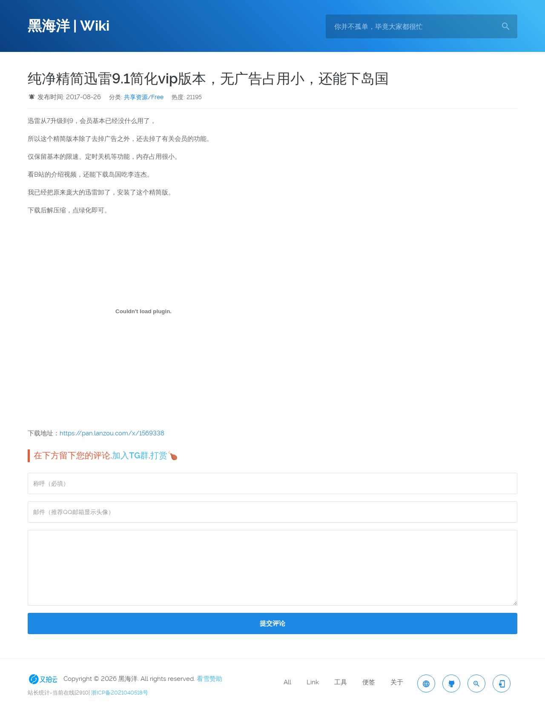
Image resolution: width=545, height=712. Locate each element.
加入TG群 (130, 455)
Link (313, 682)
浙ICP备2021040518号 (119, 692)
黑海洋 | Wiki (68, 26)
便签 (368, 682)
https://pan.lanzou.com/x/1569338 (112, 433)
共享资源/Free (144, 97)
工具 (340, 682)
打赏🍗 (164, 455)
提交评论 (272, 623)
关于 (396, 682)
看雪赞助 (209, 679)
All (287, 682)
